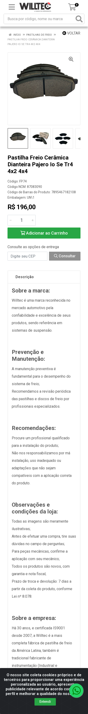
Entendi (45, 701)
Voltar (71, 33)
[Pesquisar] (79, 19)
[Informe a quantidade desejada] (22, 220)
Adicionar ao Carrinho (44, 233)
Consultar (65, 256)
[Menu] (12, 7)
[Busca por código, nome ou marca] (39, 19)
